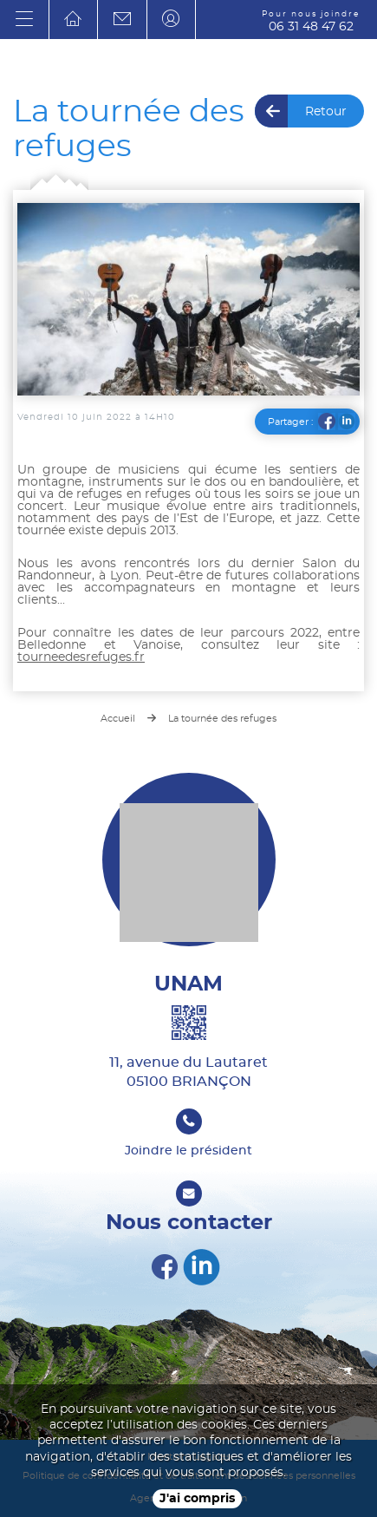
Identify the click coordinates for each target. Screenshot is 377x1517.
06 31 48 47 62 (311, 21)
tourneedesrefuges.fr (81, 657)
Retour (326, 112)
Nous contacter (189, 1222)
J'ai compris (197, 1499)
